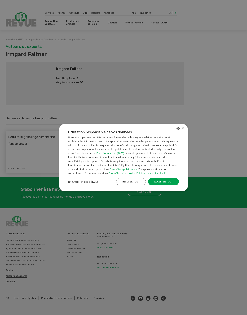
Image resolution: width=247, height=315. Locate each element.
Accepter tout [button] (163, 181)
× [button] (182, 128)
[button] (83, 181)
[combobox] (178, 128)
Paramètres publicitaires (123, 169)
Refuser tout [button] (131, 181)
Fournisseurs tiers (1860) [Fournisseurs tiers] (110, 153)
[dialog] (123, 157)
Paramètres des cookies (121, 172)
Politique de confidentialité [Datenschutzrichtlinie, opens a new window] (151, 172)
